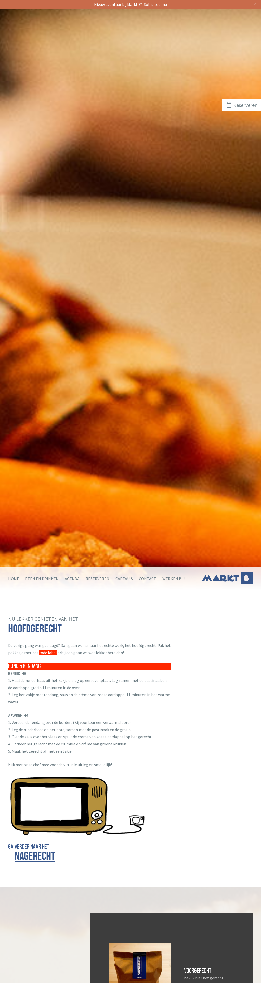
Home (13, 578)
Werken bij (173, 578)
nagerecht (35, 856)
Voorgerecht (197, 970)
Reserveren (97, 578)
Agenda (72, 578)
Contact (147, 578)
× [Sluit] (254, 4)
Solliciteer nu (155, 4)
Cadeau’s (124, 578)
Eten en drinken (42, 578)
